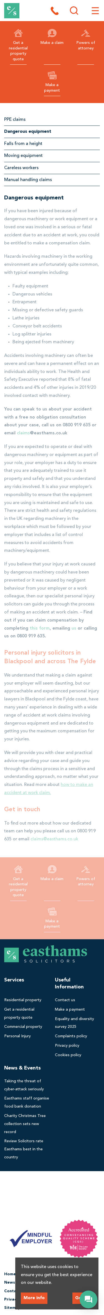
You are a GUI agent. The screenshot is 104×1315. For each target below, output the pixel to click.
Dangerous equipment (27, 131)
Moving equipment (23, 156)
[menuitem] (26, 1000)
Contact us (65, 1000)
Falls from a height (23, 144)
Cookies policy (68, 1055)
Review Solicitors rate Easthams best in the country (23, 1149)
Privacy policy (67, 1046)
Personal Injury (17, 1036)
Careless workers (21, 168)
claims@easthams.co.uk (54, 839)
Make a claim (52, 37)
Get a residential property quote (18, 45)
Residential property (22, 1000)
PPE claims (15, 119)
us (74, 628)
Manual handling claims (28, 180)
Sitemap (12, 1308)
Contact (12, 1291)
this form (40, 628)
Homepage (15, 1274)
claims (23, 433)
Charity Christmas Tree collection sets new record (25, 1124)
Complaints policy (71, 1036)
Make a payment (52, 81)
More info (34, 1298)
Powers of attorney (85, 39)
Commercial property (23, 1027)
